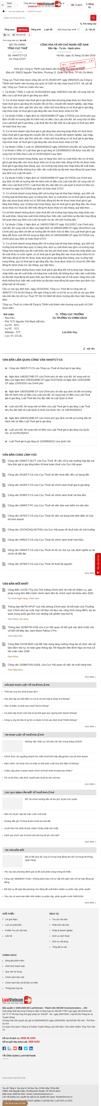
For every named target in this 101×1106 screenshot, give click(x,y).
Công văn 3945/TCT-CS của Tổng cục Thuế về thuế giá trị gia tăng (45, 368)
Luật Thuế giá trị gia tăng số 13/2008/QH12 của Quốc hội (40, 441)
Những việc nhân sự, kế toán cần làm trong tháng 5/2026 (53, 741)
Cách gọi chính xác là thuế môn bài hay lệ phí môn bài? (31, 835)
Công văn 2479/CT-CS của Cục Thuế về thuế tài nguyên (40, 564)
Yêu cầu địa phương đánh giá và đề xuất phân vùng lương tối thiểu (37, 871)
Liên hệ (8, 936)
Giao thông (13, 619)
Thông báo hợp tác (14, 988)
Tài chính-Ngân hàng (17, 598)
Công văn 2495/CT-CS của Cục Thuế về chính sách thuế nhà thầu (45, 539)
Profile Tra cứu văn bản (16, 930)
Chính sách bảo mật (14, 977)
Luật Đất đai (47, 1100)
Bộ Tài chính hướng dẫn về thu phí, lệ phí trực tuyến (51, 799)
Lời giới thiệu (11, 919)
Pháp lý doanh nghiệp (62, 930)
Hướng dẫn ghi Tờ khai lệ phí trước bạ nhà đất (27, 821)
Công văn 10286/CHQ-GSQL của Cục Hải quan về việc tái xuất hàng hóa (49, 664)
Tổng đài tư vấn (59, 947)
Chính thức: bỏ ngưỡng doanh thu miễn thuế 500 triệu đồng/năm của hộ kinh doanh (46, 756)
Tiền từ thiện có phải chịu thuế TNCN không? (26, 706)
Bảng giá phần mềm (14, 960)
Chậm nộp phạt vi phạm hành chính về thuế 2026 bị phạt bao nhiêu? (38, 770)
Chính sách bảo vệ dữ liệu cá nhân (21, 982)
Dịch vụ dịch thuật (61, 936)
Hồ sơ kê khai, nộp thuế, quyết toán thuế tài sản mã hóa (32, 777)
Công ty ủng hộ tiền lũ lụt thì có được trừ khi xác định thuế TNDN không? (40, 720)
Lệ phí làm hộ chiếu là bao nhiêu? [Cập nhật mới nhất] (31, 828)
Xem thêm (90, 573)
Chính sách (34, 598)
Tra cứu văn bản (60, 919)
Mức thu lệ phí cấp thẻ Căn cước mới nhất (25, 814)
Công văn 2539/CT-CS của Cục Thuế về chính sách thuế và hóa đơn (47, 495)
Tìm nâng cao (88, 24)
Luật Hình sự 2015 (63, 1100)
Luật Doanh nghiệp (31, 1100)
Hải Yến (89, 348)
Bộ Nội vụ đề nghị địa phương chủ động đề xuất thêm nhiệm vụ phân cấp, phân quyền (47, 889)
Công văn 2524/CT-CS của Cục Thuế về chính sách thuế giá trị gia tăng (48, 485)
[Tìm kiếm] (93, 18)
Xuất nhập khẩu (15, 636)
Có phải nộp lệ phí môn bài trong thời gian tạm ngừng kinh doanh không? (40, 713)
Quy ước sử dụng (13, 971)
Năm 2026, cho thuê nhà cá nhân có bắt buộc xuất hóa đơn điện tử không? (41, 763)
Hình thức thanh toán (15, 966)
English (76, 5)
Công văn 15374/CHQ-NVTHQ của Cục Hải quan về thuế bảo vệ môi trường (51, 529)
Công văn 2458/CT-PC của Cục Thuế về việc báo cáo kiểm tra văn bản (48, 505)
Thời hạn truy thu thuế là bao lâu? (21, 691)
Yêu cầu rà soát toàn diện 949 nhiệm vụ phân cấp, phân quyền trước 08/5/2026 (43, 896)
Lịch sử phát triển (13, 925)
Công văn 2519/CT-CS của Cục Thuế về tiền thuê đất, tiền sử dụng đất (48, 474)
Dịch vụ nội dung (60, 941)
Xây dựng (23, 619)
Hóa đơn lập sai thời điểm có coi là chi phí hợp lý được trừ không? (37, 699)
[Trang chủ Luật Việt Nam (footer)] (49, 1000)
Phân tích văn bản (60, 925)
